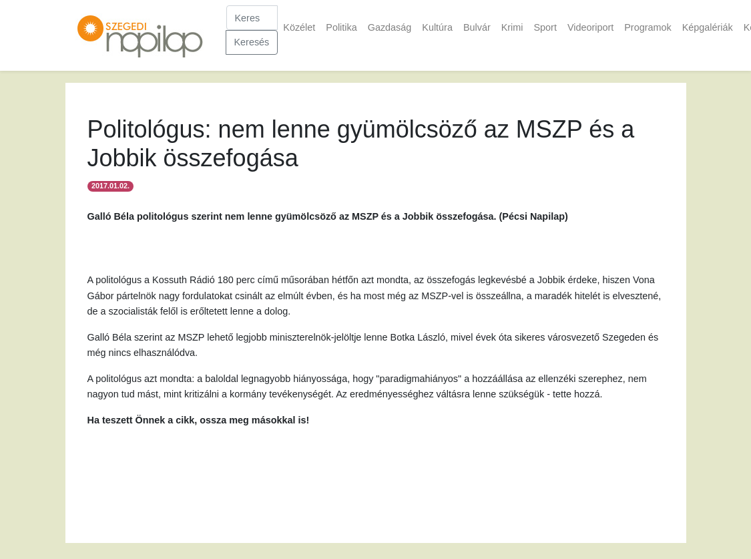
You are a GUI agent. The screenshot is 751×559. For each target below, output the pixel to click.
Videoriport (590, 27)
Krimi (512, 27)
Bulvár (477, 27)
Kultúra (437, 27)
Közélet (299, 27)
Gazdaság (390, 27)
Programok (647, 27)
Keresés (252, 42)
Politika (341, 27)
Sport (544, 27)
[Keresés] (252, 17)
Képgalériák (707, 27)
